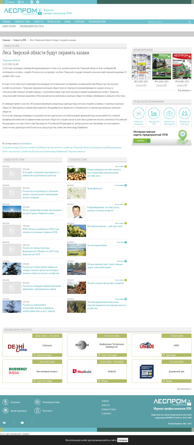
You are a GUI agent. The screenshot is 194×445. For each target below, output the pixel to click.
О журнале (80, 21)
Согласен (122, 440)
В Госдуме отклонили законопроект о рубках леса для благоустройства (41, 174)
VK (31, 1)
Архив (67, 21)
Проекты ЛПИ (53, 21)
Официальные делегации (184, 122)
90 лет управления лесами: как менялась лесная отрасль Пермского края (42, 212)
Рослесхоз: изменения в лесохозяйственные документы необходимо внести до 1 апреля (39, 308)
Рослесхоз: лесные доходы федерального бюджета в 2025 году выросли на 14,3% (41, 251)
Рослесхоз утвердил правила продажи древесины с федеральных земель (42, 287)
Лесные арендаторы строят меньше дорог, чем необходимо (105, 266)
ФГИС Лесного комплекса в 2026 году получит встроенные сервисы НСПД (41, 230)
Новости (38, 21)
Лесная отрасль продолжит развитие (105, 283)
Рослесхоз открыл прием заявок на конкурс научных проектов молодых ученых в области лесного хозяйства (41, 270)
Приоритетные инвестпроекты (169, 122)
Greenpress (26, 143)
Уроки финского (95, 188)
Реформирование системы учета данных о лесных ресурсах (103, 209)
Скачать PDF (141, 85)
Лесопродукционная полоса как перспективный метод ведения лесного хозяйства (106, 305)
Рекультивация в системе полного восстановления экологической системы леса (104, 172)
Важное (105, 401)
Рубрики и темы (22, 21)
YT (22, 422)
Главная (6, 21)
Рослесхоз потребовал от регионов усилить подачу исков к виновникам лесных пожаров (40, 194)
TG (37, 2)
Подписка (15, 402)
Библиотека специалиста (138, 122)
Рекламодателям (97, 21)
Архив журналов (19, 410)
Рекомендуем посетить (32, 26)
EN (22, 2)
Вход (11, 2)
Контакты (47, 410)
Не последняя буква (97, 245)
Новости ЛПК (9, 26)
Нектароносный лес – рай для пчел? (105, 226)
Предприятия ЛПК (154, 122)
